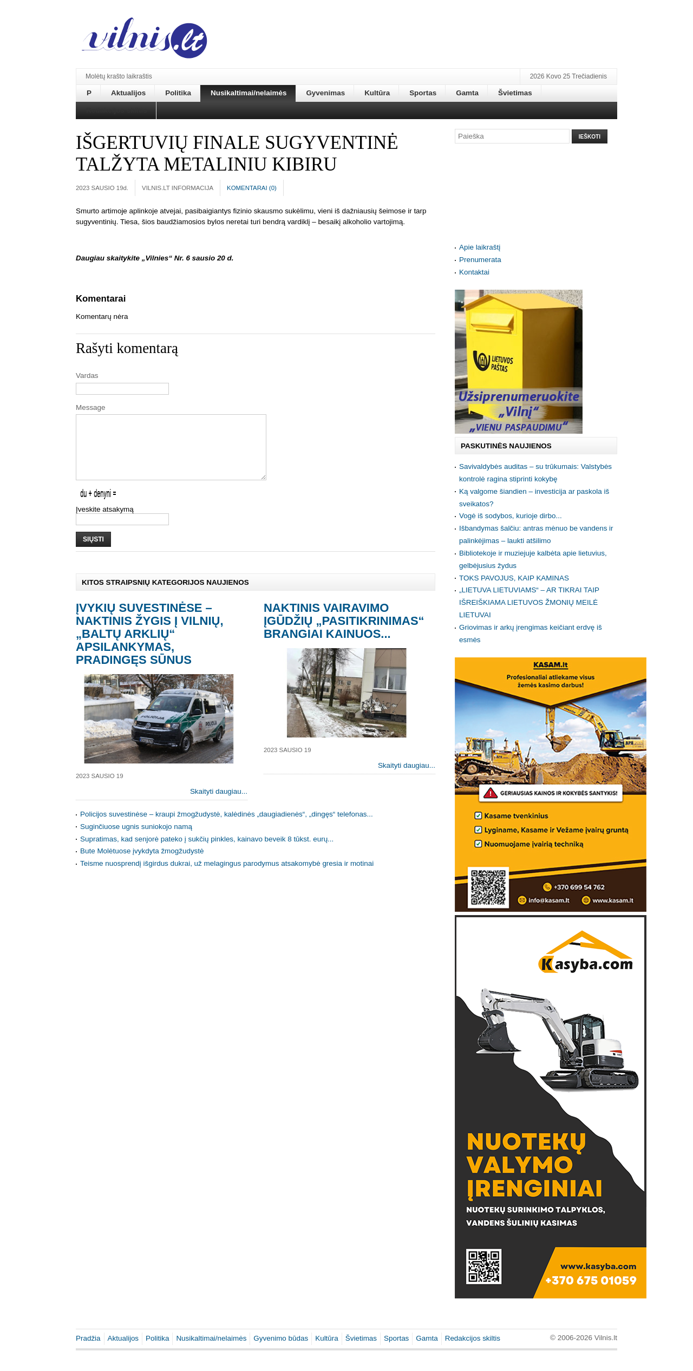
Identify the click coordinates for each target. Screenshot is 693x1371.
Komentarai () (252, 188)
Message (91, 407)
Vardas (87, 375)
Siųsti (93, 552)
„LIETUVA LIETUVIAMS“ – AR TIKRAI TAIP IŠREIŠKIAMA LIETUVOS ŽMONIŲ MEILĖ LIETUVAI (529, 602)
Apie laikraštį (479, 247)
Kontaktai (474, 272)
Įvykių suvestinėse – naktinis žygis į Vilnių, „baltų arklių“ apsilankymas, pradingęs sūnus (150, 647)
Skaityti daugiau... (218, 804)
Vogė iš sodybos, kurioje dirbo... (510, 516)
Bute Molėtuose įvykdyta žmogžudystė (142, 864)
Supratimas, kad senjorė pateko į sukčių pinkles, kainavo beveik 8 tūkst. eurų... (207, 852)
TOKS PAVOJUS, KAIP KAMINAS (514, 578)
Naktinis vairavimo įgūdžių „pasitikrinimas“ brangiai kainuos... (344, 634)
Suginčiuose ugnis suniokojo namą (136, 839)
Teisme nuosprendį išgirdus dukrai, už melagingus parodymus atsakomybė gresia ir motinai (227, 876)
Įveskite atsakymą (105, 522)
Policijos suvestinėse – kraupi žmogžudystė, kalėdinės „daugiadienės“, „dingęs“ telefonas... (226, 827)
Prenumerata (480, 260)
